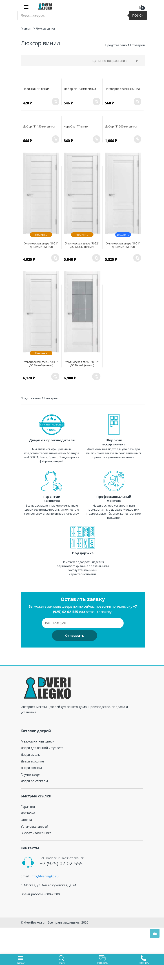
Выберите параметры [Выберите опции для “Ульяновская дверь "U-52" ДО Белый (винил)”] (96, 376)
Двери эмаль (30, 754)
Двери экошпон (32, 761)
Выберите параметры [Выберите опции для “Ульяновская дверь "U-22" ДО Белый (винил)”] (96, 258)
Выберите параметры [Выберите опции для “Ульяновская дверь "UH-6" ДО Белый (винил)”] (55, 376)
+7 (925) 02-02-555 (61, 863)
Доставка (28, 813)
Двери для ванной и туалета (42, 748)
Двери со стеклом (34, 781)
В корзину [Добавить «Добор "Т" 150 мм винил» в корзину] (55, 139)
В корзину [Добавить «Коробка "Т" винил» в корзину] (96, 139)
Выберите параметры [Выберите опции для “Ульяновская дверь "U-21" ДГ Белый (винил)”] (55, 258)
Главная (26, 28)
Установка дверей (34, 826)
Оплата (26, 820)
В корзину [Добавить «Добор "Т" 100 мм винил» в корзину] (96, 101)
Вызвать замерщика (36, 833)
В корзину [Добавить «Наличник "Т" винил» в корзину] (55, 101)
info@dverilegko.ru (44, 876)
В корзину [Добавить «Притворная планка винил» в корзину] (137, 101)
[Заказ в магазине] (114, 60)
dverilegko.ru (34, 922)
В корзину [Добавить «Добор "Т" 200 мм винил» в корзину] (137, 139)
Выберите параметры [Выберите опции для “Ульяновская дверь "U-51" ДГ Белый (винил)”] (137, 258)
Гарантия (28, 806)
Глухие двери (30, 774)
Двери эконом (31, 768)
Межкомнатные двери (37, 741)
